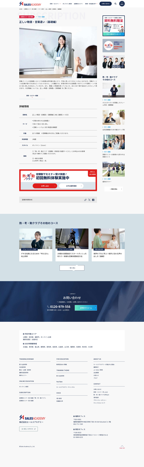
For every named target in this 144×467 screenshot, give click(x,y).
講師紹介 (96, 367)
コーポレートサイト (27, 429)
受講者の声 (59, 401)
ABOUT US (97, 359)
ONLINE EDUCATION (26, 381)
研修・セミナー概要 (32, 95)
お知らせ (96, 375)
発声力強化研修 (99, 249)
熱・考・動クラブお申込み (101, 395)
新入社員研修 (23, 364)
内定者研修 (22, 367)
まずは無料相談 (71, 186)
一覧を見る (113, 189)
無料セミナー (23, 375)
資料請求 (96, 397)
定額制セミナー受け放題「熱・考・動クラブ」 (32, 398)
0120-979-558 (60, 306)
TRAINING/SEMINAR (26, 359)
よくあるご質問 (98, 370)
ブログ (95, 378)
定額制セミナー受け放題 (26, 401)
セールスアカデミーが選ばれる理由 (104, 364)
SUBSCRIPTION (24, 392)
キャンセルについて (99, 403)
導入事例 (59, 398)
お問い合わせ (97, 389)
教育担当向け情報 (61, 364)
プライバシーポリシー (100, 400)
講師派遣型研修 (23, 372)
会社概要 (96, 372)
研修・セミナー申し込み (101, 392)
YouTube (59, 381)
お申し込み (45, 186)
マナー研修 (41, 17)
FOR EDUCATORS (62, 359)
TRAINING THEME (62, 370)
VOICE (58, 393)
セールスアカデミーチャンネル (65, 387)
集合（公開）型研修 (25, 370)
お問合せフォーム (86, 308)
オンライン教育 (23, 387)
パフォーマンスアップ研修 (29, 249)
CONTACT (97, 384)
